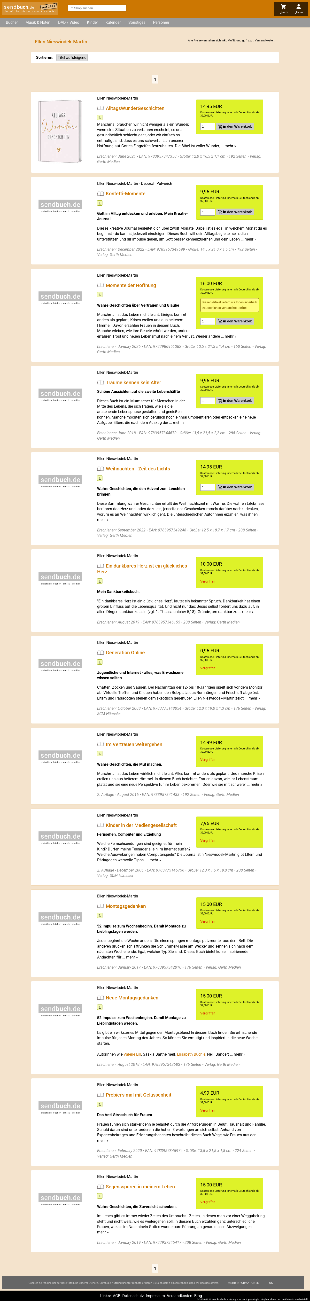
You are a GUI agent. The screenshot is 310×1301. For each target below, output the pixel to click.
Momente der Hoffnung (131, 285)
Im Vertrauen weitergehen (134, 744)
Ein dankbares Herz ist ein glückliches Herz (142, 569)
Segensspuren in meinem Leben (140, 1187)
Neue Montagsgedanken (132, 998)
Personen (161, 22)
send (19, 7)
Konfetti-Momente (126, 193)
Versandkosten (264, 40)
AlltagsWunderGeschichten (135, 108)
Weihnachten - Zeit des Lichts (138, 469)
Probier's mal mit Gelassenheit (138, 1095)
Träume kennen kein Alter (133, 382)
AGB (116, 1295)
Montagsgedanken (126, 906)
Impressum (155, 1295)
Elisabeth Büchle (191, 1054)
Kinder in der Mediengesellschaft (141, 825)
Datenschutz (133, 1295)
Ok (271, 1283)
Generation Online (125, 652)
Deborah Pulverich (156, 183)
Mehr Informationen (243, 1283)
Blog (198, 1295)
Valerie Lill (132, 1054)
